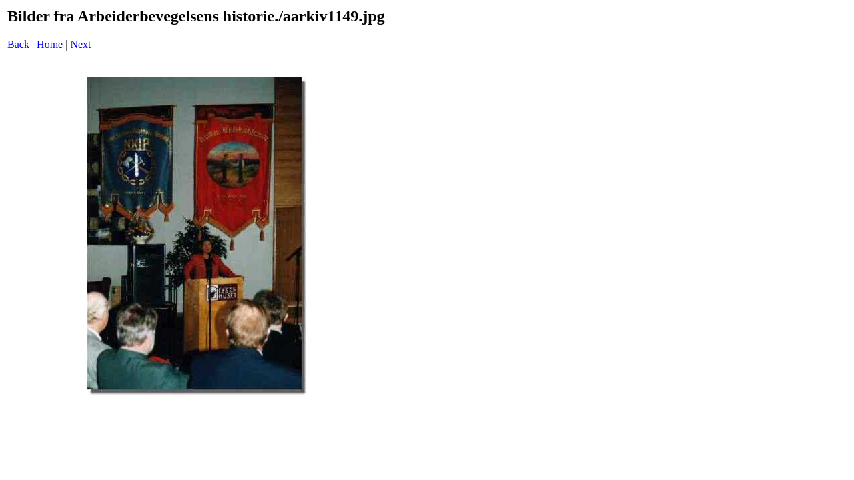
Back (18, 44)
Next (80, 44)
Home (50, 44)
